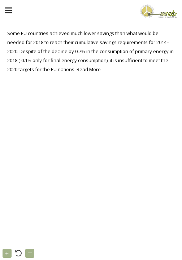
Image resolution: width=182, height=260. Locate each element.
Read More (89, 69)
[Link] (157, 11)
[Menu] (8, 10)
